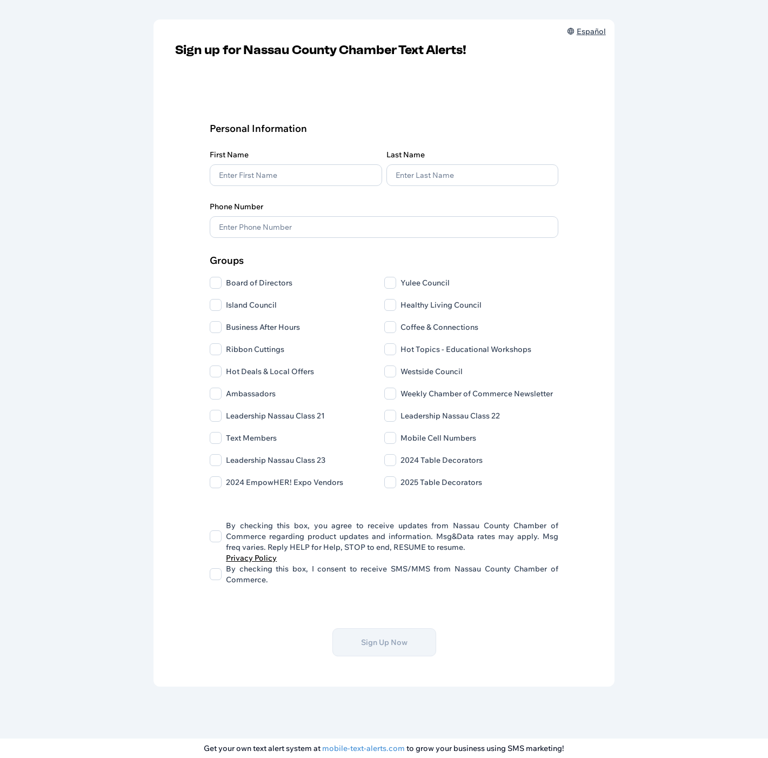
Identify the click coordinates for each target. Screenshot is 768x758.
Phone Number (236, 206)
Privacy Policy (251, 558)
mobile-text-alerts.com (363, 748)
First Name (229, 154)
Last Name (405, 154)
